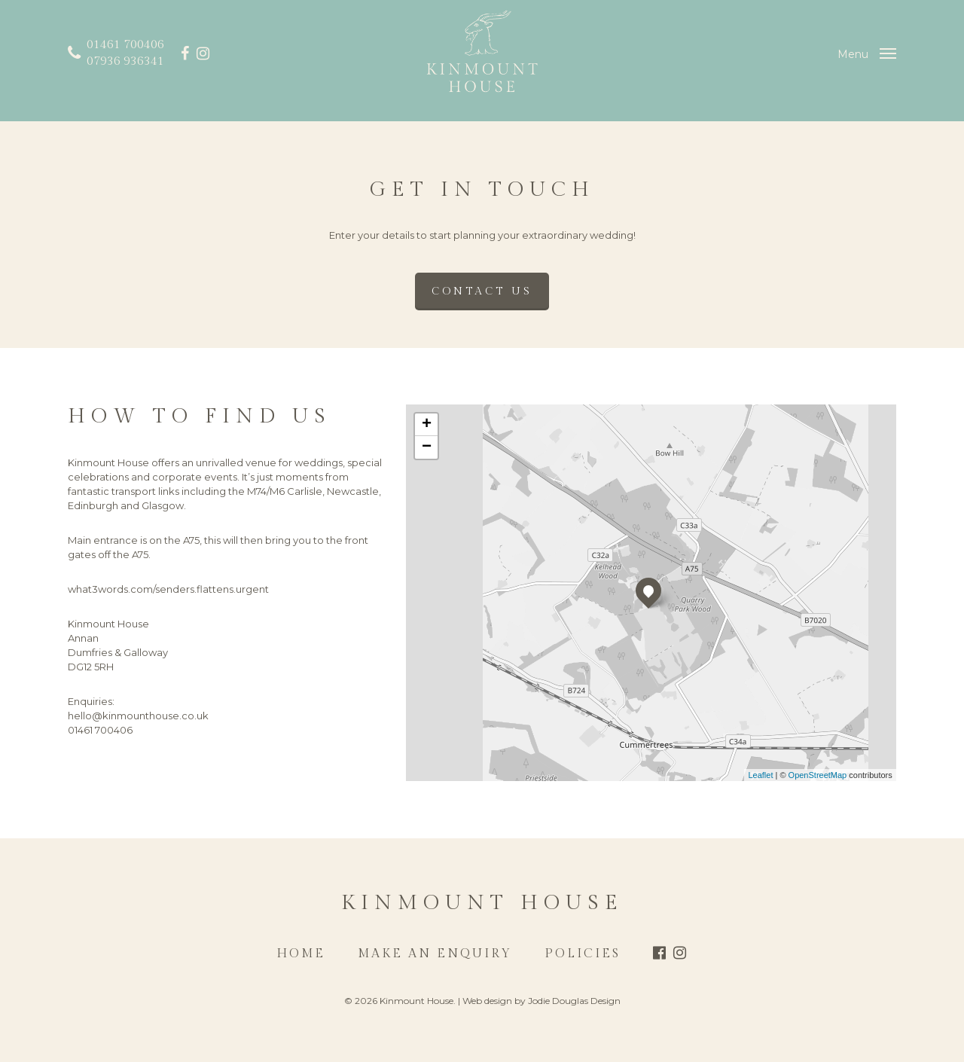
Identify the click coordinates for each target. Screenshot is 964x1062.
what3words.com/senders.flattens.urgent (168, 589)
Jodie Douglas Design (574, 1000)
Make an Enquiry (435, 954)
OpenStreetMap (818, 775)
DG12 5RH (91, 667)
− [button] (427, 447)
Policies (583, 954)
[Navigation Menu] (866, 53)
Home (300, 954)
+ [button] (427, 425)
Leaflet (760, 775)
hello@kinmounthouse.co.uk (138, 716)
